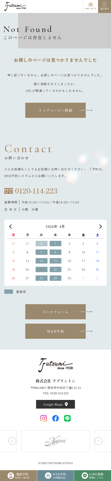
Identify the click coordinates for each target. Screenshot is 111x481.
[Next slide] (98, 441)
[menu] (104, 6)
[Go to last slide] (12, 441)
